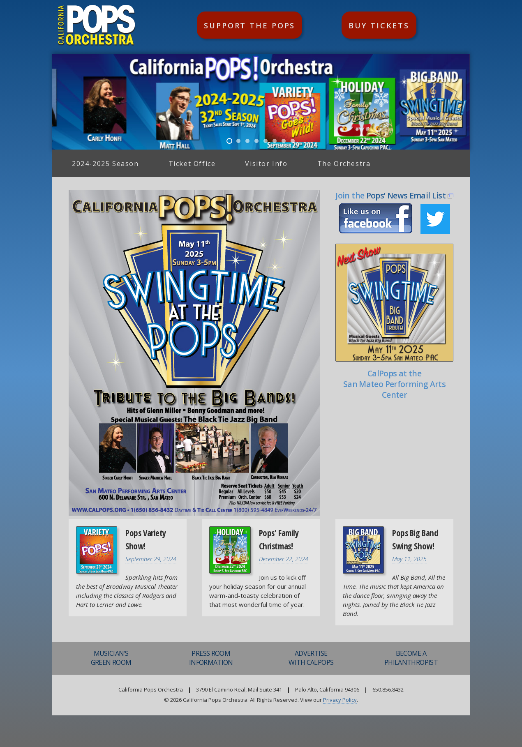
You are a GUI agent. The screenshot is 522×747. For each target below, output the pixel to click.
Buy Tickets (379, 25)
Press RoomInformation (211, 658)
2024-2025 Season (105, 163)
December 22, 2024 (283, 559)
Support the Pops (249, 25)
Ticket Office (192, 163)
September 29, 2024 (150, 559)
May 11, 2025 (409, 559)
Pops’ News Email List (406, 195)
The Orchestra (344, 163)
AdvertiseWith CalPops (311, 658)
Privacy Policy (340, 699)
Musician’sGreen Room (111, 658)
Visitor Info (266, 163)
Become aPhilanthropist (411, 658)
